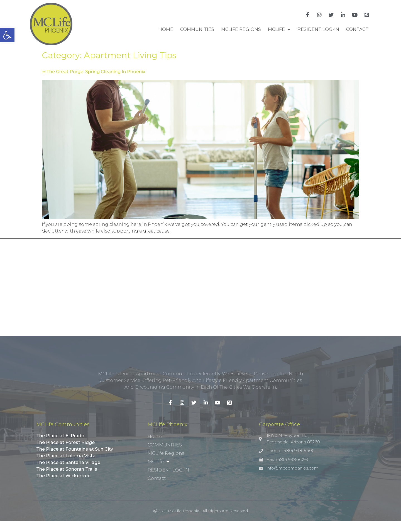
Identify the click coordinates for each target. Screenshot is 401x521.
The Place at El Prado (60, 435)
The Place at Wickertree (63, 475)
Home (165, 29)
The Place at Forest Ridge (65, 442)
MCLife (279, 29)
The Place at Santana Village (68, 462)
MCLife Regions (241, 29)
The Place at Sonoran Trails (66, 469)
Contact (357, 29)
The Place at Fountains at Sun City (74, 449)
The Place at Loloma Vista (66, 455)
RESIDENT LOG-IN (318, 29)
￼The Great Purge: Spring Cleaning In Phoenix (93, 71)
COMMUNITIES (197, 29)
